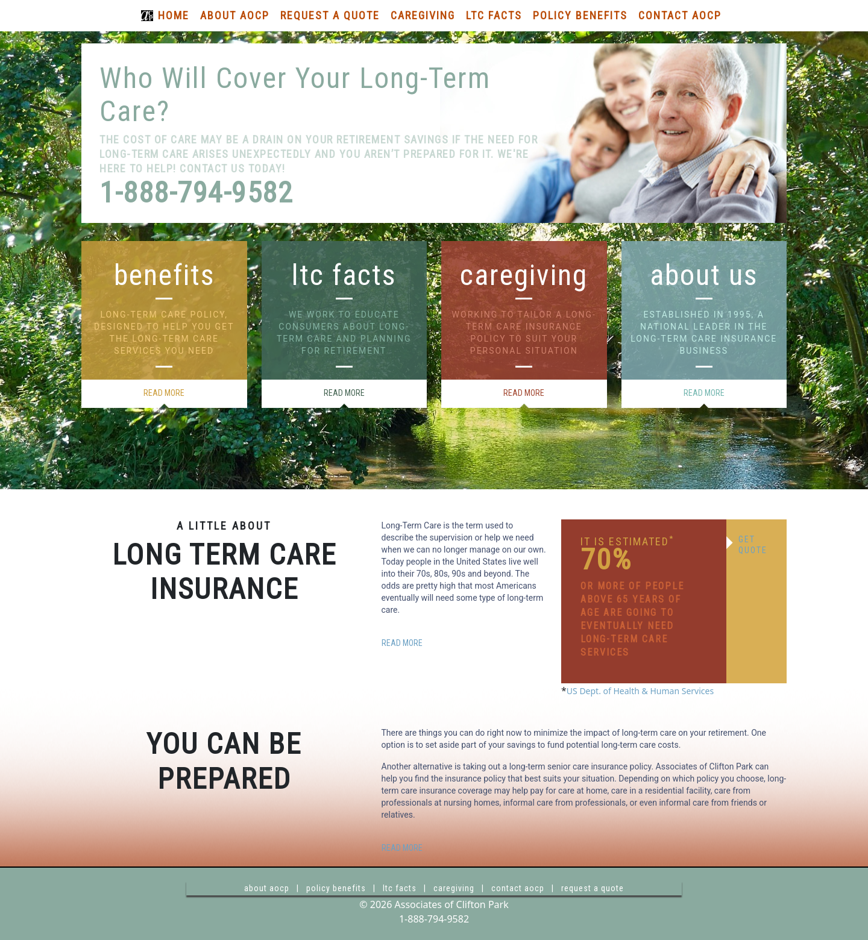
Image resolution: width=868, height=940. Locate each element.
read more (163, 393)
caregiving (453, 888)
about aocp (266, 888)
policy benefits (336, 888)
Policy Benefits (580, 15)
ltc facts (400, 888)
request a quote (592, 888)
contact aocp (517, 888)
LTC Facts (494, 15)
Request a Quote (330, 15)
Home (173, 15)
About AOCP (234, 15)
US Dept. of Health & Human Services (640, 691)
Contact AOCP (680, 15)
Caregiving (423, 15)
